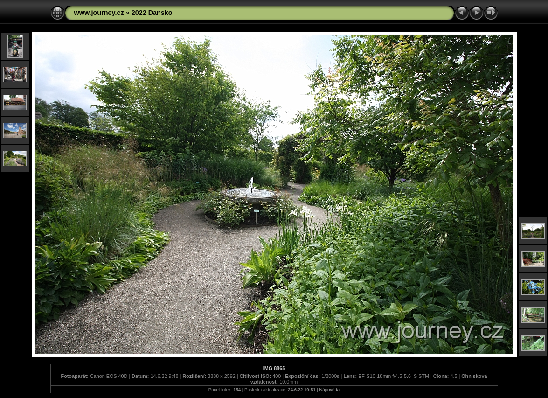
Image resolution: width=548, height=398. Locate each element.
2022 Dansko (152, 12)
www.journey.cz (99, 12)
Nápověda (329, 389)
